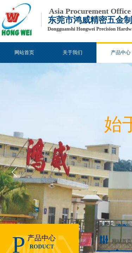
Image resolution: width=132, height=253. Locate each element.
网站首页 (122, 241)
